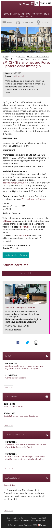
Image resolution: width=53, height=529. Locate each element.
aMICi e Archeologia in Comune (20, 307)
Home (5, 56)
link (48, 331)
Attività (12, 56)
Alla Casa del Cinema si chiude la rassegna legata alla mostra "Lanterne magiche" (24, 367)
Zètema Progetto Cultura (33, 199)
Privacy (43, 525)
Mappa (45, 22)
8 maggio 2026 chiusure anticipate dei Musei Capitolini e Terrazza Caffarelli (25, 446)
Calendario (27, 22)
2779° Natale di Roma (13, 406)
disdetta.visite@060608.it (14, 182)
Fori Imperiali (18, 76)
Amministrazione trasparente (33, 521)
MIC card (7, 221)
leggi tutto (9, 387)
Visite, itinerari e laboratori (38, 56)
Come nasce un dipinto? (16, 378)
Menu (10, 22)
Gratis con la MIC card (16, 255)
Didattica (21, 56)
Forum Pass (26, 227)
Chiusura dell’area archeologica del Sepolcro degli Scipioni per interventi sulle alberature (25, 457)
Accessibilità (9, 485)
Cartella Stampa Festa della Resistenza (21, 416)
